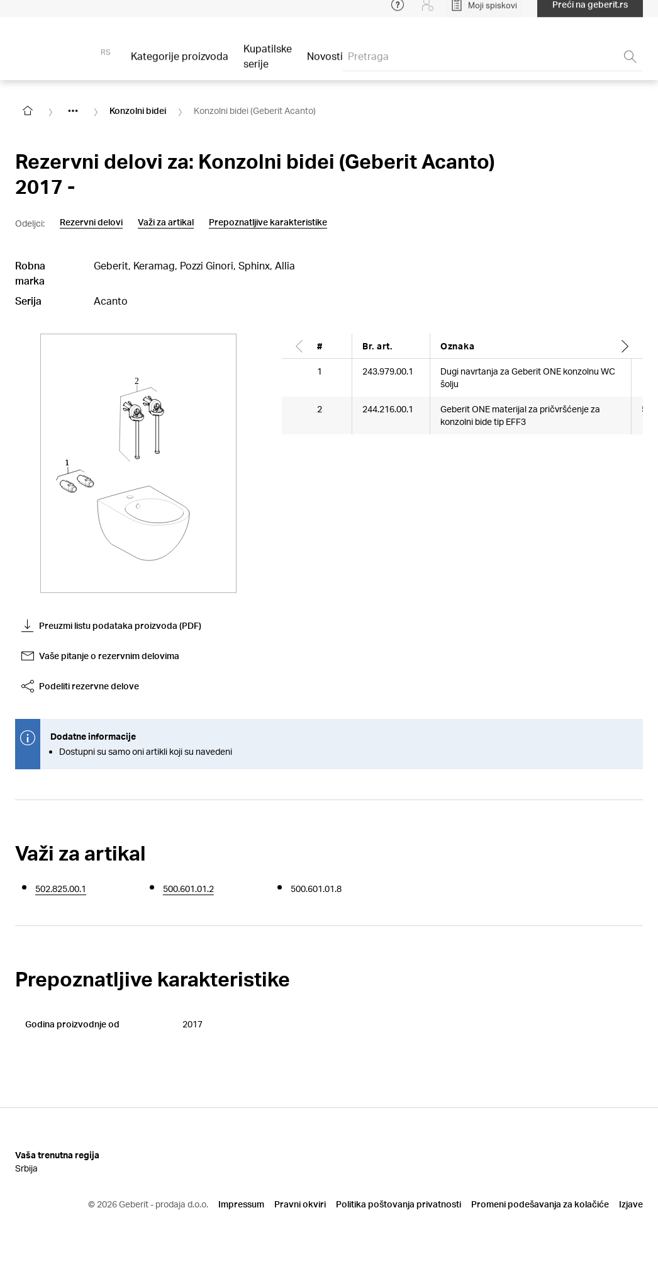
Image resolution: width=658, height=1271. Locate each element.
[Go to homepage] (27, 110)
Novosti (325, 64)
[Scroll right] (625, 346)
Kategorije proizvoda (179, 64)
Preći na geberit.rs (590, 12)
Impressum (241, 1204)
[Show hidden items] (73, 110)
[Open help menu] (397, 12)
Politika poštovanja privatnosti (398, 1204)
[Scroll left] (299, 346)
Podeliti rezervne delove (80, 686)
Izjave (631, 1204)
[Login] (427, 12)
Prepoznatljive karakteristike (268, 222)
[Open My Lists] (483, 12)
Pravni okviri (300, 1204)
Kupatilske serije (267, 64)
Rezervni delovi (91, 222)
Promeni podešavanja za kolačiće (540, 1204)
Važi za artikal (166, 222)
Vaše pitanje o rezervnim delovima (100, 656)
